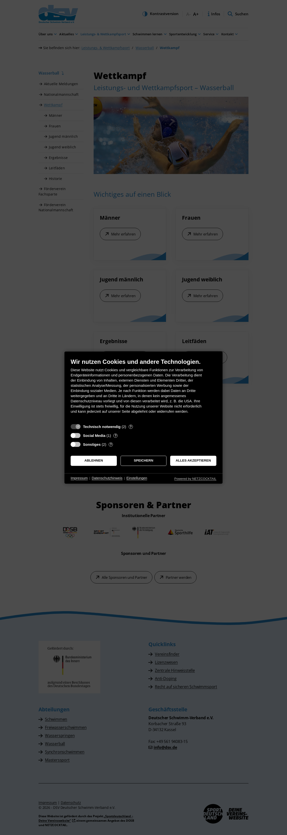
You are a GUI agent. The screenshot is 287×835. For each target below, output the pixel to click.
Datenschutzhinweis (107, 478)
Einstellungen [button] (136, 478)
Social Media (94, 435)
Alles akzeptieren (193, 461)
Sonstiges (92, 444)
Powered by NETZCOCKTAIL (195, 479)
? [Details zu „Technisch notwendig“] (131, 426)
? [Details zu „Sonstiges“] (111, 444)
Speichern (143, 461)
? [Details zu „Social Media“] (116, 435)
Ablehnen (93, 461)
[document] (143, 389)
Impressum (79, 478)
